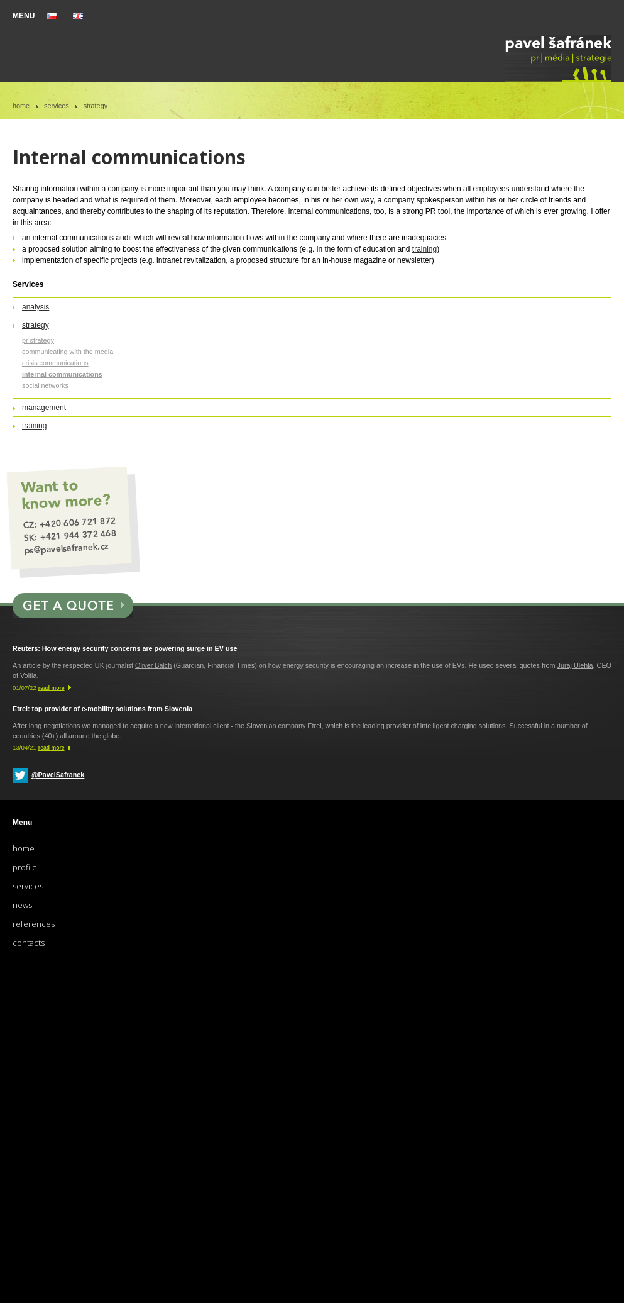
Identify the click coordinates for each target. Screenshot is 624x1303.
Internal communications (62, 374)
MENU (24, 15)
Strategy (95, 105)
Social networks (45, 385)
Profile (25, 867)
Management (44, 407)
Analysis (35, 306)
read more (51, 688)
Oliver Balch (153, 665)
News (22, 905)
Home (21, 105)
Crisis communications (55, 363)
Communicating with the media (67, 351)
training (424, 249)
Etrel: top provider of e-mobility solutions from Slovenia (102, 708)
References (34, 923)
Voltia (28, 675)
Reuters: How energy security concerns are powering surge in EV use (125, 648)
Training (34, 425)
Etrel (314, 725)
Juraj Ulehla (575, 665)
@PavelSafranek (57, 775)
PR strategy (38, 340)
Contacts (29, 942)
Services (56, 105)
